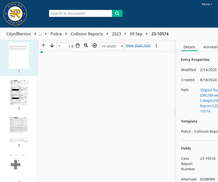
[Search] (117, 13)
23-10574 (159, 34)
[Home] (21, 14)
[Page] (62, 46)
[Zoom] (86, 45)
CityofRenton (27, 34)
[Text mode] (138, 45)
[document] (197, 111)
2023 (120, 34)
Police (60, 34)
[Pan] (77, 45)
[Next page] (52, 45)
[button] (19, 58)
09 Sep (140, 34)
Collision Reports (91, 34)
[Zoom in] (94, 45)
